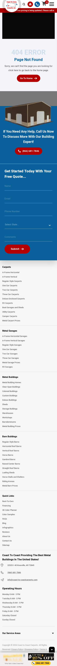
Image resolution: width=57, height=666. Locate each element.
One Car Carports (9, 285)
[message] (28, 238)
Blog (4, 523)
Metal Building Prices (11, 426)
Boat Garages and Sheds (13, 307)
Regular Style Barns (10, 442)
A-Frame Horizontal (10, 272)
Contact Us (7, 541)
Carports (6, 267)
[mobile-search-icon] (24, 4)
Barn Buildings (9, 436)
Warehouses (7, 413)
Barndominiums (9, 422)
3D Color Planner (9, 510)
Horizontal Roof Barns (11, 446)
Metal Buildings (10, 377)
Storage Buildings (9, 409)
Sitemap (5, 545)
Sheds (5, 404)
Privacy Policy (17, 649)
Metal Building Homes (11, 382)
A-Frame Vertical (9, 277)
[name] (28, 187)
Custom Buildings (9, 395)
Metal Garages (9, 330)
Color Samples (8, 514)
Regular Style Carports (12, 281)
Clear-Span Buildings (11, 387)
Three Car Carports (10, 294)
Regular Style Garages (12, 345)
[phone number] (28, 212)
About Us (6, 536)
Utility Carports (8, 312)
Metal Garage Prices (11, 362)
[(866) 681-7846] (37, 4)
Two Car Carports (10, 290)
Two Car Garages (9, 354)
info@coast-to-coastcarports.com (22, 580)
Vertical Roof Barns (10, 450)
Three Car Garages (10, 358)
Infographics (7, 527)
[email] (28, 200)
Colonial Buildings (9, 391)
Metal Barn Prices (10, 486)
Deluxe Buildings (9, 400)
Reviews (6, 532)
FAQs (4, 519)
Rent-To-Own (8, 501)
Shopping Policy (31, 649)
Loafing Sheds (8, 472)
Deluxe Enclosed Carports (13, 299)
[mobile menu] (51, 4)
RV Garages (7, 367)
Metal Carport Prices (11, 320)
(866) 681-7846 (14, 572)
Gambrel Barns (8, 459)
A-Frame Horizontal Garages (14, 336)
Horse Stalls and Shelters (13, 477)
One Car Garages (9, 349)
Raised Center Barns (11, 464)
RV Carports (7, 303)
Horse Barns (7, 455)
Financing (6, 506)
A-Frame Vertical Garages (13, 340)
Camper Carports (9, 316)
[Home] (30, 4)
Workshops (7, 417)
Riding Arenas (8, 481)
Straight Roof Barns (10, 468)
